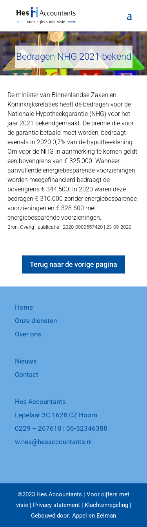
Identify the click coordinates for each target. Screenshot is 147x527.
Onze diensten (36, 321)
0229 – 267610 (38, 428)
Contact (26, 374)
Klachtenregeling (106, 505)
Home (24, 307)
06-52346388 (86, 428)
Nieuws (26, 361)
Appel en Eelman (94, 515)
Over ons (28, 334)
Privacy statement (56, 505)
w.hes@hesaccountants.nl (53, 442)
